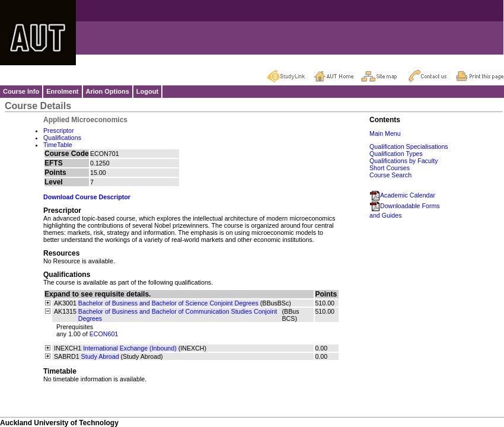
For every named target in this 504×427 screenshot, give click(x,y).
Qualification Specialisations (408, 146)
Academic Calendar (402, 195)
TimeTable (57, 144)
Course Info (21, 91)
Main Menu (385, 133)
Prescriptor (58, 130)
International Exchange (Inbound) (130, 348)
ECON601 (104, 333)
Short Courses (389, 167)
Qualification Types (396, 153)
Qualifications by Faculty (403, 160)
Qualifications (62, 137)
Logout (147, 91)
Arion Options (107, 91)
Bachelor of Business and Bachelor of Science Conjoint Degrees (168, 303)
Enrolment (62, 91)
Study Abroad (100, 356)
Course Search (390, 175)
